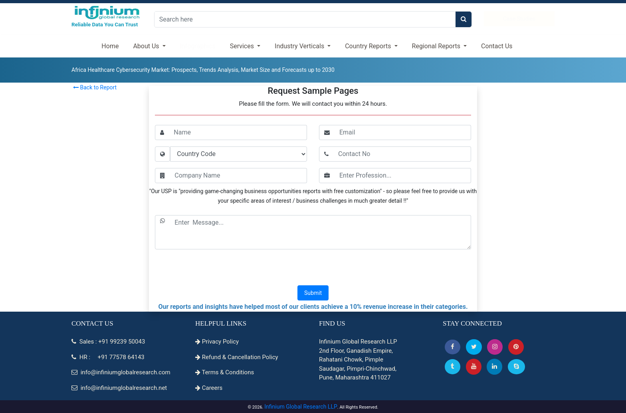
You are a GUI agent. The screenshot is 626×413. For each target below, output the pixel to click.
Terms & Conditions (224, 372)
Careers (208, 387)
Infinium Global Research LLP (300, 406)
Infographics (198, 46)
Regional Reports (437, 46)
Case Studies (519, 19)
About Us (146, 46)
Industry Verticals (300, 46)
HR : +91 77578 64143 (108, 357)
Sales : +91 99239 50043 (108, 341)
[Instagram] (495, 347)
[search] (463, 19)
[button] (452, 347)
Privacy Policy (217, 341)
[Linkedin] (494, 366)
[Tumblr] (452, 366)
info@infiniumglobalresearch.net (119, 387)
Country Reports (368, 46)
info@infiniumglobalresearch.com (120, 372)
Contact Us (497, 46)
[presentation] (313, 268)
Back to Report (95, 87)
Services (243, 46)
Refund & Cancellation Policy (236, 357)
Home (110, 46)
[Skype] (516, 366)
